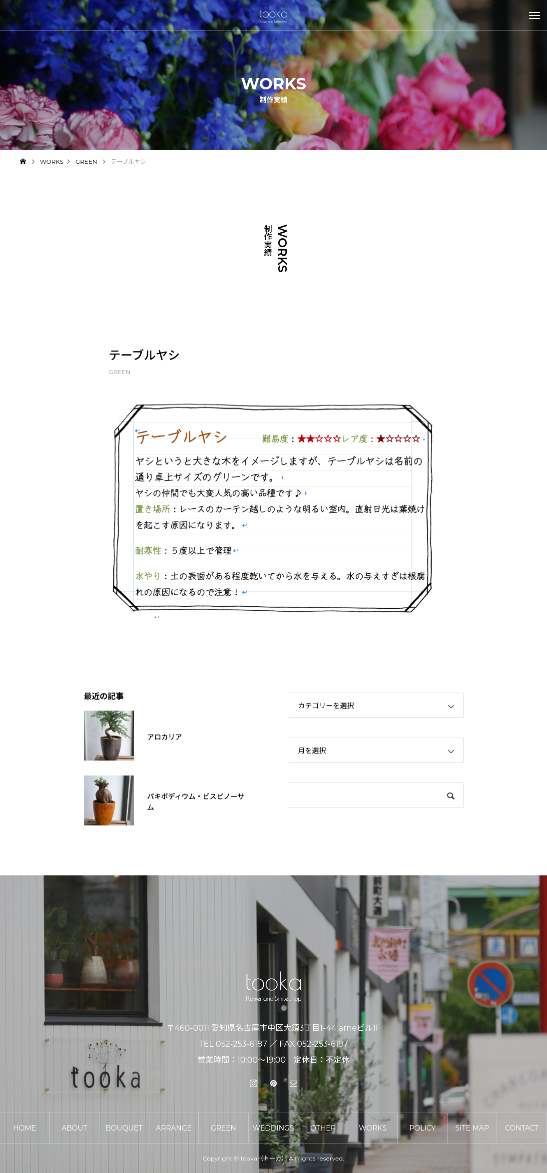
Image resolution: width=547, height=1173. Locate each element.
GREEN (120, 372)
